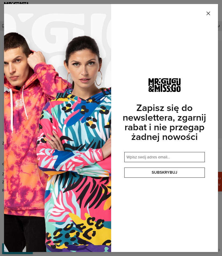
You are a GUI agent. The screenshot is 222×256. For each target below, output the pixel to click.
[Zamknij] (208, 13)
